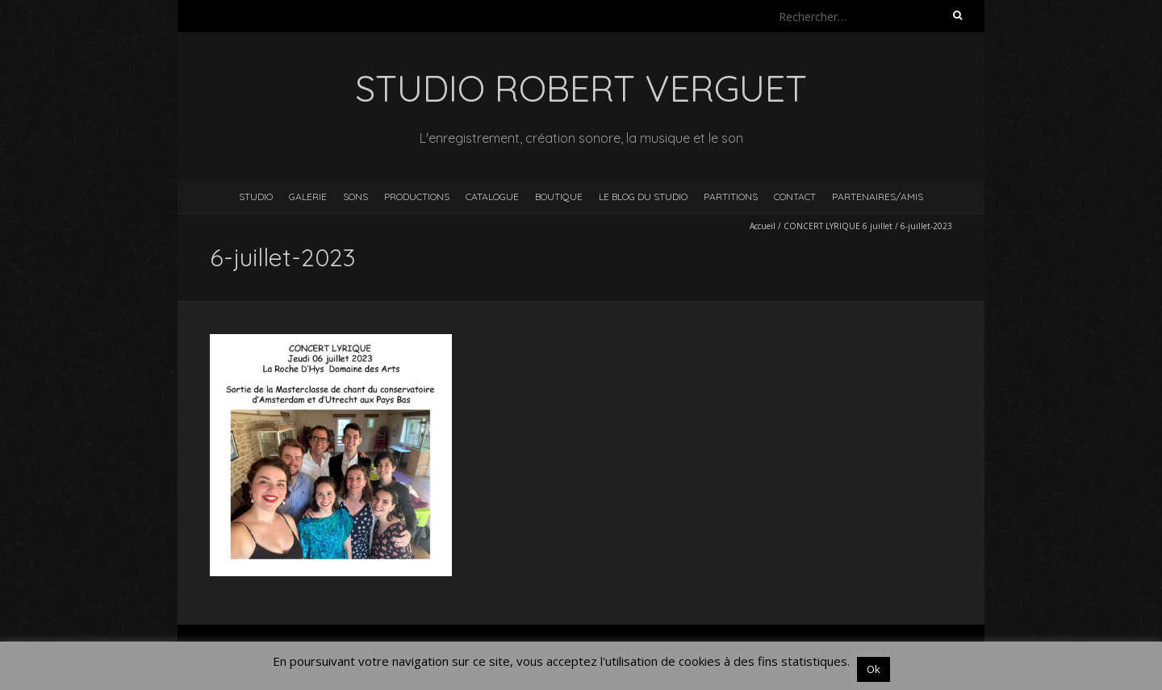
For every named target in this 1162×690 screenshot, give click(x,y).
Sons (355, 196)
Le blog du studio (643, 196)
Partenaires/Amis (877, 196)
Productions (416, 196)
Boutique (559, 196)
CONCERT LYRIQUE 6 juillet (838, 226)
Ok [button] (873, 669)
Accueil (762, 226)
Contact (795, 196)
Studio (256, 196)
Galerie (308, 196)
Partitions (731, 196)
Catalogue (492, 196)
